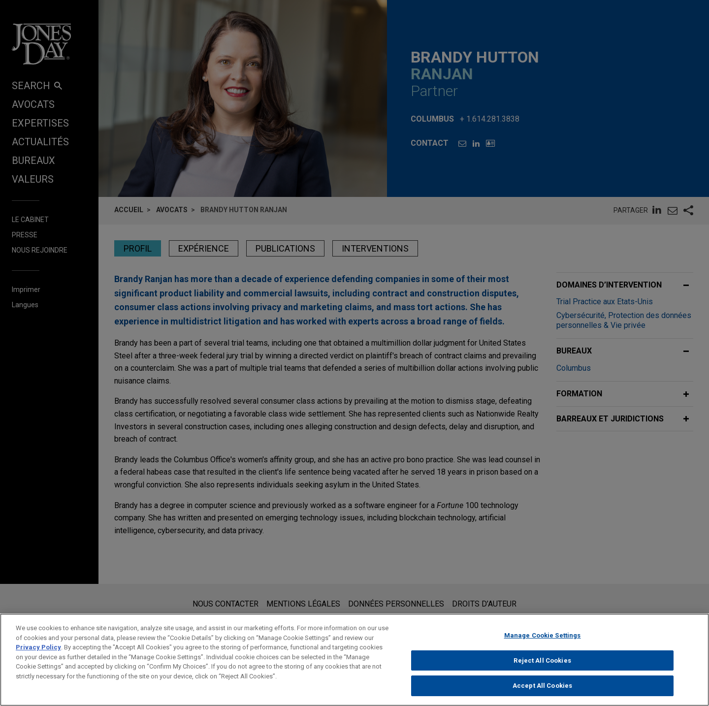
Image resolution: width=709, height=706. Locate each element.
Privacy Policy (38, 651)
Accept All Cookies (542, 690)
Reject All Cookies (542, 665)
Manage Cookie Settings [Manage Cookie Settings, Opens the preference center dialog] (542, 639)
